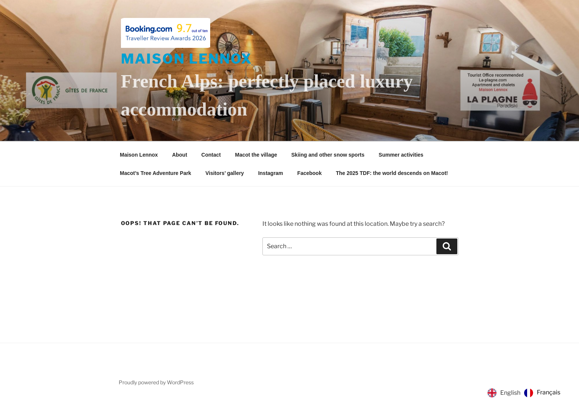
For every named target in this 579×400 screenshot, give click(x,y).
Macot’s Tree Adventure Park (155, 173)
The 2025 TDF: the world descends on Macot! (392, 173)
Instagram (270, 173)
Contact (211, 155)
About (179, 155)
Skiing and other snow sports (327, 155)
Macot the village (256, 155)
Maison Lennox (186, 58)
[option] (542, 392)
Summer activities (401, 155)
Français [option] (548, 392)
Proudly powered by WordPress (156, 382)
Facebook (309, 173)
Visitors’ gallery (224, 173)
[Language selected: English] (526, 393)
